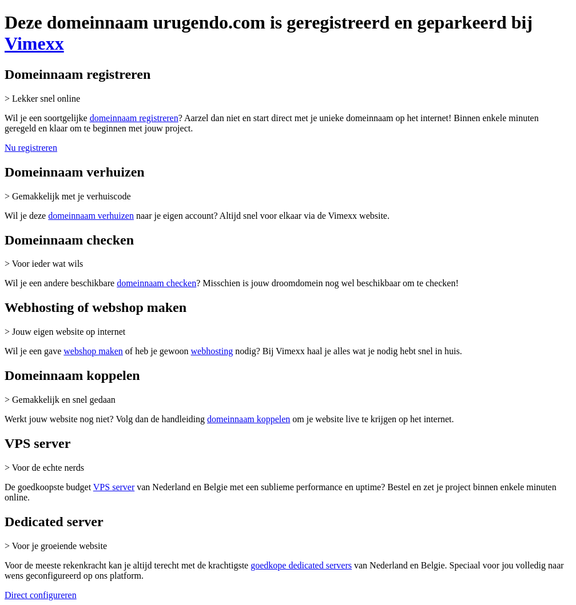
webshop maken (93, 351)
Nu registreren (31, 148)
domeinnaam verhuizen (91, 216)
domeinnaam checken (156, 283)
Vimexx (34, 43)
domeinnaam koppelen (248, 419)
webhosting (211, 351)
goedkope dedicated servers (301, 565)
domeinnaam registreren (134, 118)
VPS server (113, 487)
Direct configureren (41, 595)
